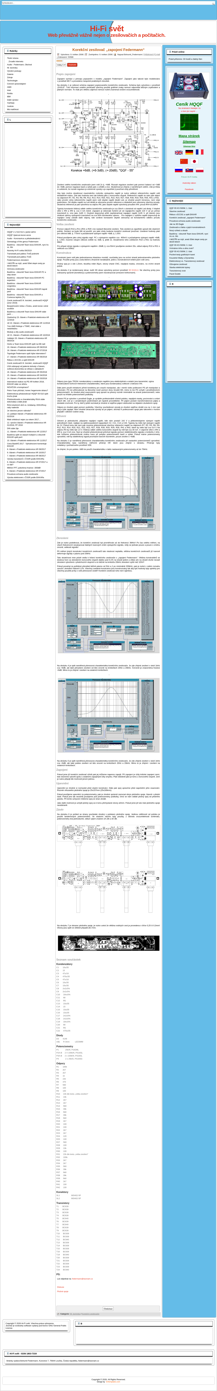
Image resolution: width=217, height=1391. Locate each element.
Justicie (10, 106)
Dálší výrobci (12, 100)
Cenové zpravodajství (16, 84)
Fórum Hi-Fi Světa (189, 177)
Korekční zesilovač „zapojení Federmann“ (108, 50)
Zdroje (10, 77)
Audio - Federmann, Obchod (19, 64)
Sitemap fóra (189, 146)
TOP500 (10, 103)
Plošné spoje (62, 1291)
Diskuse (60, 1287)
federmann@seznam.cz (82, 1279)
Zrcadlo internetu (16, 61)
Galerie (10, 74)
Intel (9, 90)
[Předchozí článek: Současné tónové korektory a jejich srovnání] (108, 1309)
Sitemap (189, 142)
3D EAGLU (133, 270)
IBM (9, 96)
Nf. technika (12, 68)
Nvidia (10, 93)
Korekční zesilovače (90, 1314)
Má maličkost (13, 109)
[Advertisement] (108, 11)
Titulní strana (12, 58)
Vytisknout (148, 54)
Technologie (12, 80)
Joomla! (9, 1326)
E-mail (157, 54)
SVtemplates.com (113, 1382)
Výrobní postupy (14, 71)
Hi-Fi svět (107, 28)
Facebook (189, 189)
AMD (9, 87)
